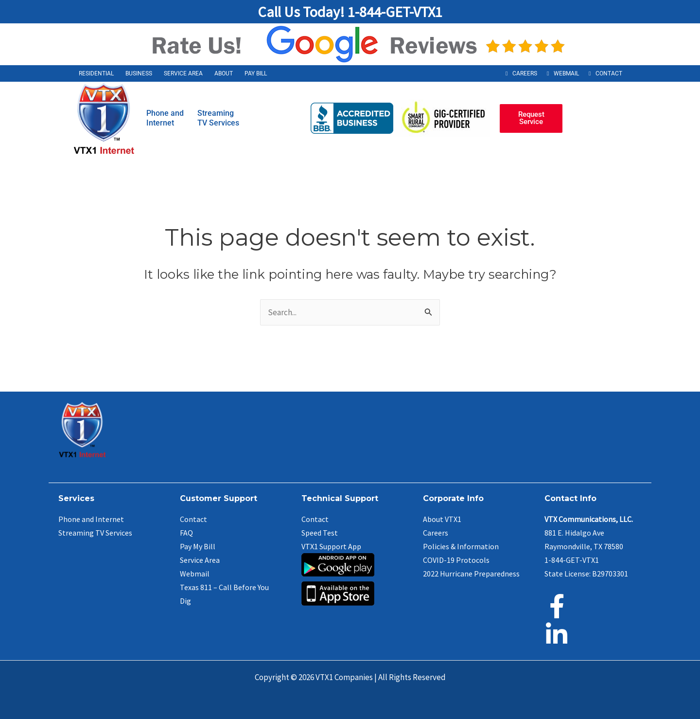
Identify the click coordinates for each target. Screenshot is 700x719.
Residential (96, 73)
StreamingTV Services (218, 117)
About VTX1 (442, 519)
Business (138, 73)
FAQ (186, 533)
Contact (608, 73)
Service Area (183, 73)
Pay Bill (256, 73)
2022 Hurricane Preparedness (471, 573)
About (223, 73)
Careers (524, 73)
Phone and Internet (91, 519)
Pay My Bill (197, 546)
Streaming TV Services (95, 533)
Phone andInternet (165, 117)
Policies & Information (461, 546)
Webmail (566, 73)
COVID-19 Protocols (456, 560)
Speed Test (319, 533)
